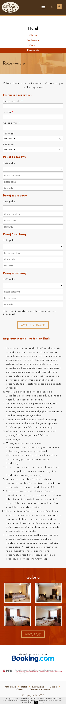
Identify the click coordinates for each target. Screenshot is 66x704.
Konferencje (33, 40)
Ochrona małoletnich (40, 690)
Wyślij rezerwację (33, 325)
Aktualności (10, 687)
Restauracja (38, 687)
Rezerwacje (33, 50)
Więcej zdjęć (33, 634)
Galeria (53, 687)
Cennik (33, 45)
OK (35, 702)
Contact (20, 690)
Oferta (33, 35)
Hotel (24, 687)
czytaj (41, 702)
